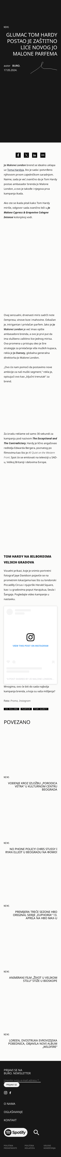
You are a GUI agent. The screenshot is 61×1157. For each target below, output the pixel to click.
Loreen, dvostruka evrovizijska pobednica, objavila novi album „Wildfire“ (32, 1043)
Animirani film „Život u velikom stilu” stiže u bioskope (33, 979)
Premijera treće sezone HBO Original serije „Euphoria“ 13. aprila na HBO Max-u (35, 915)
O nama (9, 1104)
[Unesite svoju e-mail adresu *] (22, 1080)
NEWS (6, 27)
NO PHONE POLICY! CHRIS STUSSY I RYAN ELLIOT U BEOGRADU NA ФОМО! (31, 850)
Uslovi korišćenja (50, 1146)
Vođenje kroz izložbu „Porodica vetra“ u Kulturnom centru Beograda (32, 786)
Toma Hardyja (15, 170)
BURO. (16, 65)
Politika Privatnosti (10, 1146)
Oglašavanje (13, 1112)
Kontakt (10, 1120)
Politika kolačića (30, 1146)
